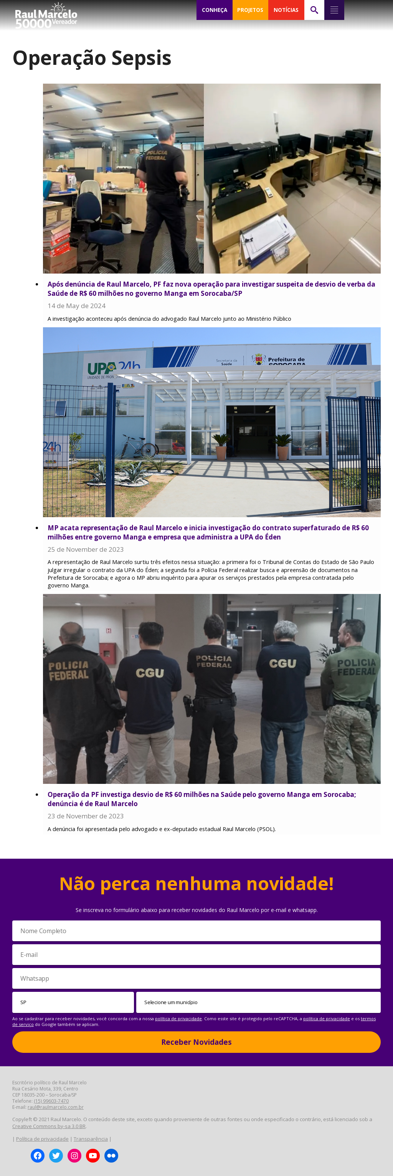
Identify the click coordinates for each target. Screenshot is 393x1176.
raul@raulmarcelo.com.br (56, 1107)
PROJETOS (250, 10)
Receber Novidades (196, 1042)
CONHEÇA (214, 10)
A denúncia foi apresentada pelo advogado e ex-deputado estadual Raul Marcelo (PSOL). (162, 829)
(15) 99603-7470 (51, 1101)
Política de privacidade (42, 1138)
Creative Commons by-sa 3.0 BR (49, 1126)
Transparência (91, 1138)
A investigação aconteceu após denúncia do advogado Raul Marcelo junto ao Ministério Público (169, 318)
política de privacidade (178, 1018)
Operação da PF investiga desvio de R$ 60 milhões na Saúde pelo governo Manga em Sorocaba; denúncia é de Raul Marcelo (202, 799)
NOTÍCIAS (286, 10)
